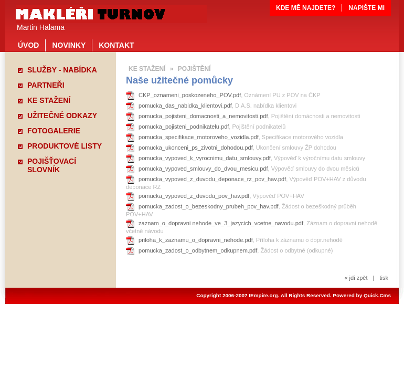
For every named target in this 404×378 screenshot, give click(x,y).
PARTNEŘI (46, 85)
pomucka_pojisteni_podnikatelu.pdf (184, 126)
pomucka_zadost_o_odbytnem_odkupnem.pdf (198, 250)
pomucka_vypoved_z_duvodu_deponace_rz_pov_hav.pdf (212, 179)
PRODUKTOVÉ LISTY (64, 146)
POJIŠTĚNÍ (194, 68)
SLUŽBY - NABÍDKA (62, 70)
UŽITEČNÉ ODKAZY (62, 115)
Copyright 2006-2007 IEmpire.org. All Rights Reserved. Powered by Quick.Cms (293, 295)
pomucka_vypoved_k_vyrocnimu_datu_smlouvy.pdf (205, 158)
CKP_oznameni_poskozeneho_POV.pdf (190, 95)
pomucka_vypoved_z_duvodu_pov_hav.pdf (194, 196)
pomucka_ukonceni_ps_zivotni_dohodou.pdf (196, 147)
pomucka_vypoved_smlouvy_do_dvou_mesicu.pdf (203, 168)
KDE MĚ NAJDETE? (305, 8)
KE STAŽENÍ (48, 100)
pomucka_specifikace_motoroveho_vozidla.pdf (199, 137)
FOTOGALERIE (53, 131)
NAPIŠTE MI (366, 8)
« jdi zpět (355, 278)
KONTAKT (116, 45)
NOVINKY (69, 45)
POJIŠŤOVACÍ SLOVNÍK (51, 163)
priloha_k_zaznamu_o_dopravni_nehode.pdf (196, 240)
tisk (383, 278)
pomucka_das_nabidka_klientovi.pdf (185, 105)
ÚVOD (28, 45)
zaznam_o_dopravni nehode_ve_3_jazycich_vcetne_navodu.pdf (221, 223)
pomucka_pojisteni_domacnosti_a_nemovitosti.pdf (203, 116)
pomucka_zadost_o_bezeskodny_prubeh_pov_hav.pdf (209, 206)
